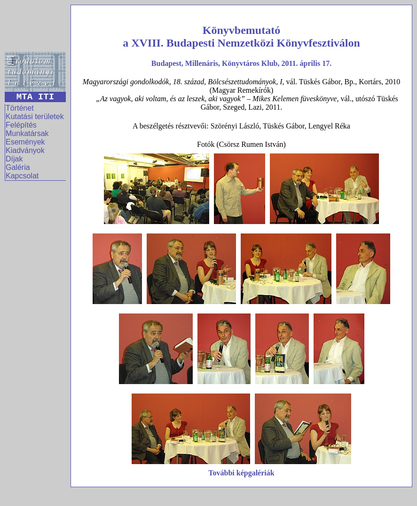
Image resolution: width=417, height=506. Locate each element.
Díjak (14, 159)
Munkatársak (27, 133)
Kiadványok (25, 150)
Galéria (18, 167)
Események (25, 142)
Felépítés (21, 125)
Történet (20, 108)
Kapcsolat (22, 176)
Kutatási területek (35, 116)
